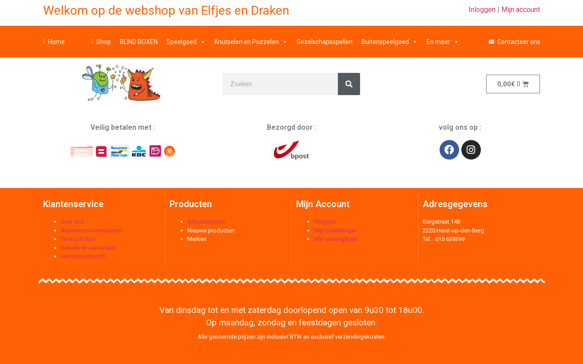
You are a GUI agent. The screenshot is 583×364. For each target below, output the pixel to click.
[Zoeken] (349, 84)
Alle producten (206, 221)
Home (56, 37)
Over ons (72, 221)
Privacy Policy (78, 239)
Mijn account (520, 9)
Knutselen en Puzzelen (251, 37)
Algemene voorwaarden (91, 230)
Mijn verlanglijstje (336, 239)
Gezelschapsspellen (325, 37)
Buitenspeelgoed (389, 37)
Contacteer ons (518, 37)
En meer (443, 37)
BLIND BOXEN (139, 37)
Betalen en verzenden (88, 247)
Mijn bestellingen (335, 230)
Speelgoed (186, 37)
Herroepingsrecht (83, 256)
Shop (103, 37)
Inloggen (482, 9)
